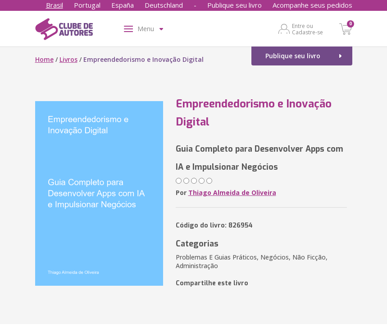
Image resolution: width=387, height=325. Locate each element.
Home (44, 59)
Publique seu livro (234, 4)
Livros (68, 59)
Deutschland (164, 4)
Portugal (87, 4)
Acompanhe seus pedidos (312, 4)
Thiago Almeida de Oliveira (232, 192)
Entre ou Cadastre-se (307, 29)
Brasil (54, 4)
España (122, 4)
